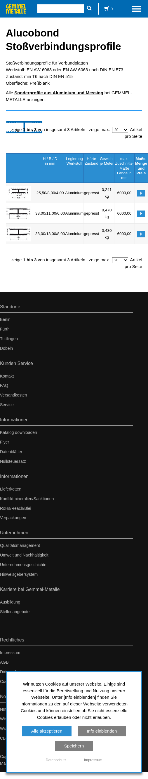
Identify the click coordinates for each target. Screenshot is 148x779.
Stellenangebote (14, 611)
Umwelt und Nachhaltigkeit (24, 555)
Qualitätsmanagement (20, 545)
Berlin (5, 319)
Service (7, 404)
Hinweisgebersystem (19, 574)
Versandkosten (13, 395)
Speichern (74, 745)
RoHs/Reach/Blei (15, 508)
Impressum (10, 652)
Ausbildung (10, 602)
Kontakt (7, 376)
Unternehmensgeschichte (23, 564)
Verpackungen (13, 517)
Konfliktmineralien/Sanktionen (27, 498)
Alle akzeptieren (46, 730)
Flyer (4, 442)
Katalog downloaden (18, 432)
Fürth (5, 329)
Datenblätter (11, 451)
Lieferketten (10, 489)
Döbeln (6, 348)
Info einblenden (102, 730)
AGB (4, 662)
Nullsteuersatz (13, 461)
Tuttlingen (9, 338)
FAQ (4, 385)
